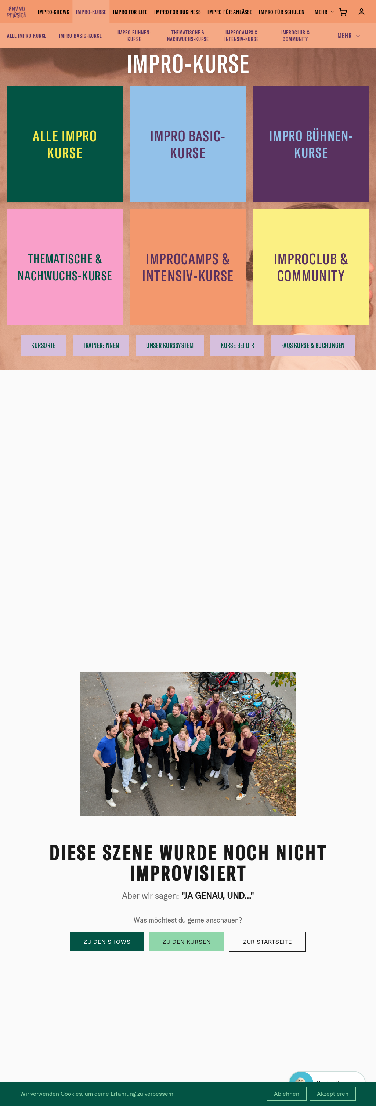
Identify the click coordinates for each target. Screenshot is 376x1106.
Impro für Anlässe (229, 11)
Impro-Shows (53, 11)
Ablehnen (286, 1093)
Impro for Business (177, 11)
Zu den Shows (107, 941)
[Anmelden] (361, 11)
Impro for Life (130, 11)
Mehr (325, 11)
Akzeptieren (332, 1093)
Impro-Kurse (91, 11)
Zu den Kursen (186, 941)
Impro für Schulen (282, 11)
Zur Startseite (267, 941)
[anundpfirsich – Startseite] (29, 11)
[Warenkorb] (343, 11)
